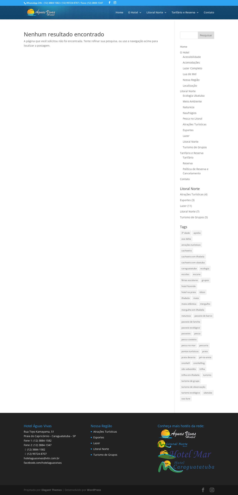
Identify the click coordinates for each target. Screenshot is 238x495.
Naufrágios (190, 113)
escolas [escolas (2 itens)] (185, 274)
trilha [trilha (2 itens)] (202, 369)
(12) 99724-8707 (37, 454)
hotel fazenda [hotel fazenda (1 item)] (188, 286)
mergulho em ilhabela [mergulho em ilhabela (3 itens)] (192, 309)
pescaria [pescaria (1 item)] (203, 345)
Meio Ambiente (192, 101)
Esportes (188, 130)
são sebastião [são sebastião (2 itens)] (188, 369)
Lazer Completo (192, 68)
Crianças (124, 483)
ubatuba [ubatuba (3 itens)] (208, 392)
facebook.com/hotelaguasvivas (43, 462)
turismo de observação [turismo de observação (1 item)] (193, 386)
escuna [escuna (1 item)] (196, 274)
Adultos (88, 483)
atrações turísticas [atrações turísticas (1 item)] (191, 244)
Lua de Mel (190, 74)
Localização (190, 85)
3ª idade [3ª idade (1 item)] (185, 232)
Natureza (188, 107)
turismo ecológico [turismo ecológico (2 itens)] (190, 392)
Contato (209, 12)
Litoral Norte (155, 12)
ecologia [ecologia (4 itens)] (204, 268)
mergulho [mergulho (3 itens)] (205, 303)
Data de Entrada (23, 483)
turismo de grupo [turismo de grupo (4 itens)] (190, 381)
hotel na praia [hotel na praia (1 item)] (188, 292)
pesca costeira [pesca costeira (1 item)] (189, 339)
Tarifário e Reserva (183, 12)
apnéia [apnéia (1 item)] (197, 232)
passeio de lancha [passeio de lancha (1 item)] (190, 321)
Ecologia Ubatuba (194, 95)
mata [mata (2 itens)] (196, 298)
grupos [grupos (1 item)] (205, 280)
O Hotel (133, 12)
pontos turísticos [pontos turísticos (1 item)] (190, 351)
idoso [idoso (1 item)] (202, 292)
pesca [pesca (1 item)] (197, 333)
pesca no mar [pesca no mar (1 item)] (188, 345)
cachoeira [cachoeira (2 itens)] (186, 250)
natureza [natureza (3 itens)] (186, 315)
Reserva (188, 163)
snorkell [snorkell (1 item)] (185, 363)
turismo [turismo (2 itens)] (207, 375)
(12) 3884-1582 (36, 449)
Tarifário (188, 157)
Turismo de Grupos (195, 147)
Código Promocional (166, 483)
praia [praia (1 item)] (205, 351)
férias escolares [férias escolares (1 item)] (189, 280)
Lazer (186, 136)
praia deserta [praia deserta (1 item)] (188, 357)
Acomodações (191, 62)
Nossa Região (191, 80)
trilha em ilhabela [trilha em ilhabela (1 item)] (190, 375)
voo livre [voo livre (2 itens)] (185, 398)
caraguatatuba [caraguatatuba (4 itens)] (189, 268)
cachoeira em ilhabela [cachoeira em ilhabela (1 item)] (192, 256)
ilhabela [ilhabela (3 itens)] (185, 298)
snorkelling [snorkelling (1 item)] (199, 363)
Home (119, 12)
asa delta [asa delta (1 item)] (186, 238)
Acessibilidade (192, 57)
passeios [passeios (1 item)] (186, 333)
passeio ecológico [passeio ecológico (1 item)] (190, 327)
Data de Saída (57, 483)
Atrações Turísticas (194, 124)
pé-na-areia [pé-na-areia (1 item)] (205, 357)
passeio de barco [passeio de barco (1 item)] (203, 315)
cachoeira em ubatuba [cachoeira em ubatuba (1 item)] (193, 262)
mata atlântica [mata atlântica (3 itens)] (188, 303)
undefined (101, 490)
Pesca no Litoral (192, 118)
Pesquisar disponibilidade (207, 489)
